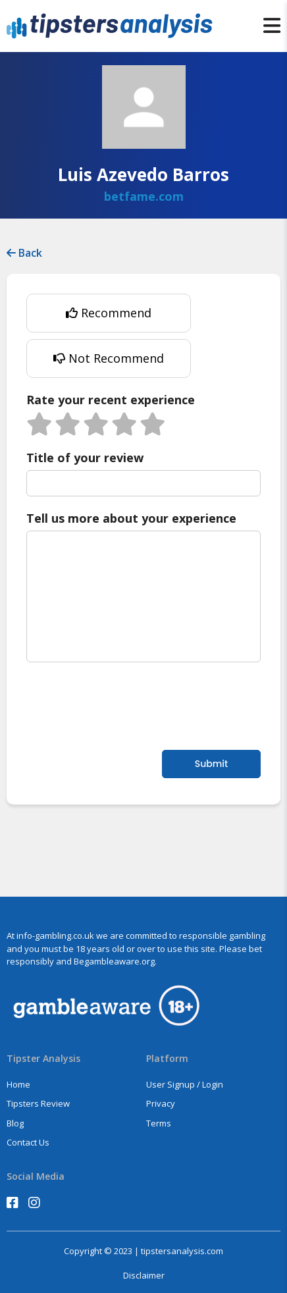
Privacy (160, 1103)
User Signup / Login (184, 1084)
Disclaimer (144, 1275)
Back (24, 253)
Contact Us (28, 1142)
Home (18, 1084)
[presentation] (126, 704)
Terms (158, 1123)
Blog (15, 1123)
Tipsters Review (38, 1103)
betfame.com (144, 196)
